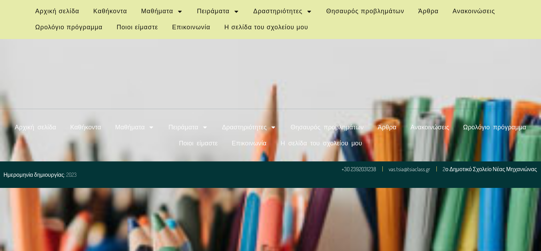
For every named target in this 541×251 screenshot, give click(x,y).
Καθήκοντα (110, 11)
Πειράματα (218, 11)
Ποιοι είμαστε (137, 27)
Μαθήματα (162, 11)
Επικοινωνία (191, 27)
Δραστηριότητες (282, 11)
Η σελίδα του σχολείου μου (266, 27)
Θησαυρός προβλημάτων (365, 11)
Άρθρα (428, 11)
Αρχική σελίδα (57, 11)
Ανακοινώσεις (473, 11)
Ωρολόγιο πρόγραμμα (68, 27)
